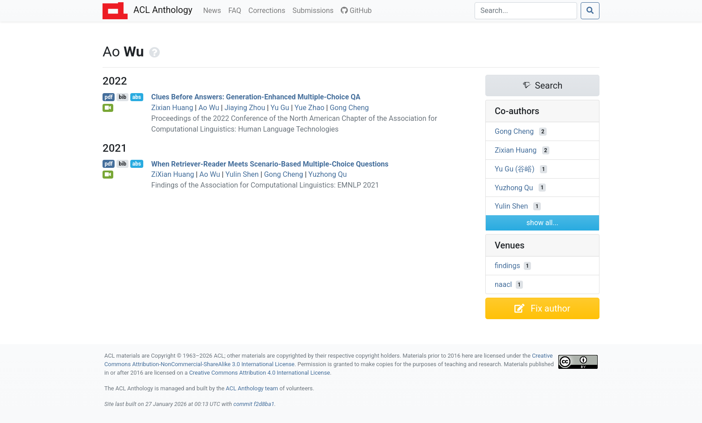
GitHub (356, 10)
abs (136, 97)
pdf (109, 97)
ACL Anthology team (252, 388)
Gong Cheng (349, 107)
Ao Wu (208, 107)
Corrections (268, 10)
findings (507, 265)
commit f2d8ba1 (253, 404)
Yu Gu (279, 107)
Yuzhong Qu (327, 174)
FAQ (236, 10)
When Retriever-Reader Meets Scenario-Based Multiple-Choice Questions (270, 163)
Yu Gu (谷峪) (515, 169)
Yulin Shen (241, 174)
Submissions (314, 10)
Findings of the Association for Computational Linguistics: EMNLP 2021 (265, 185)
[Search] (526, 10)
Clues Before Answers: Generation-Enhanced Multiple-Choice (255, 97)
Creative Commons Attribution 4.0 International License (259, 372)
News (214, 10)
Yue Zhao (310, 107)
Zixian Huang (172, 107)
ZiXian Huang (172, 174)
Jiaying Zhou (244, 107)
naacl (503, 284)
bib (122, 97)
